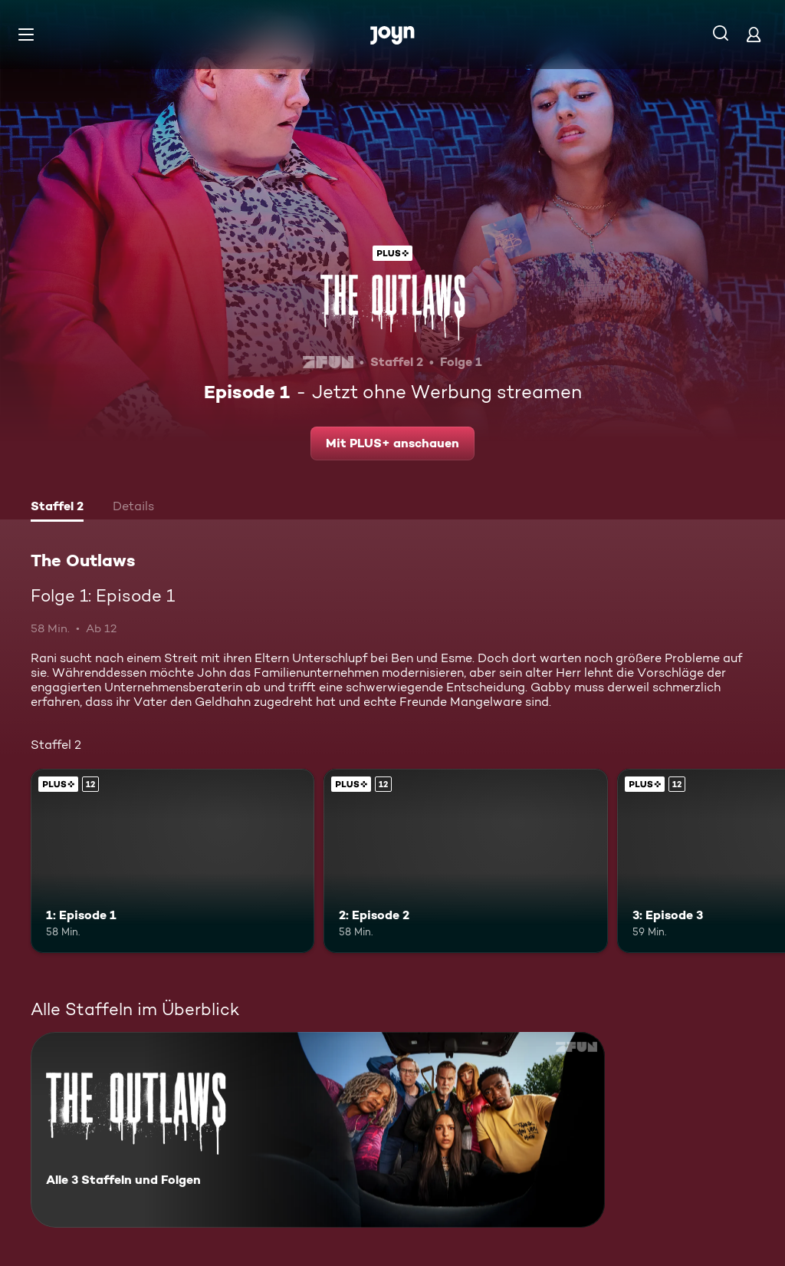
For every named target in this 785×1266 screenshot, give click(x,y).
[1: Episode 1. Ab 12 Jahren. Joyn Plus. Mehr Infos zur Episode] (172, 861)
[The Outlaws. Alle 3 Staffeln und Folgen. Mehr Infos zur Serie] (318, 1130)
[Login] (753, 34)
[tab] (57, 508)
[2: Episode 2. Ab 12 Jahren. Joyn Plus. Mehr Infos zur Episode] (465, 861)
